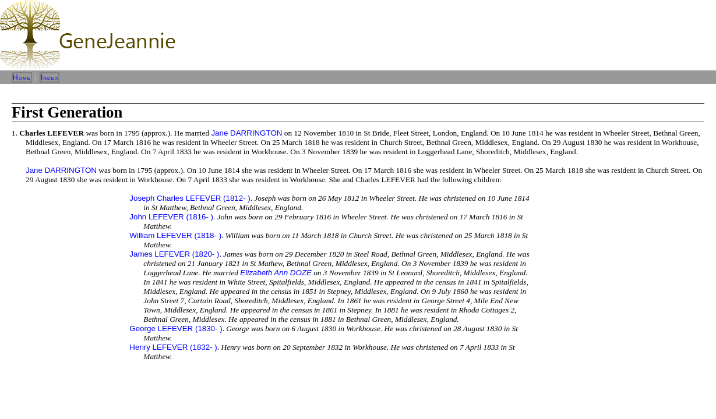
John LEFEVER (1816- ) (171, 216)
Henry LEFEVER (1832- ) (173, 347)
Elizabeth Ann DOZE (275, 272)
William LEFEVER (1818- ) (175, 235)
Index (50, 77)
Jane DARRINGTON (246, 133)
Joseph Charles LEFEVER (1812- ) (189, 198)
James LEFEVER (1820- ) (174, 254)
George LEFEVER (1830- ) (175, 328)
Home (22, 77)
